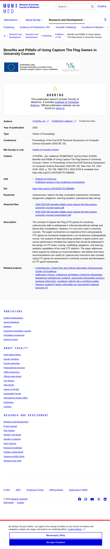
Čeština (102, 6)
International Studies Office (16, 398)
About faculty (16, 348)
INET (18, 490)
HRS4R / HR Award (12, 435)
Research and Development (26, 415)
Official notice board (12, 376)
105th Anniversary (12, 372)
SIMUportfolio (56, 490)
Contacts (7, 406)
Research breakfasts (13, 448)
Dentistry (7, 326)
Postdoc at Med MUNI (13, 452)
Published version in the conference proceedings (60, 182)
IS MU (7, 490)
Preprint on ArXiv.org (45, 179)
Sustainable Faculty (12, 394)
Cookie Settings (76, 532)
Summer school (10, 339)
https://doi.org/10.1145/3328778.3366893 (53, 188)
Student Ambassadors (13, 318)
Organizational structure (14, 368)
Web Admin (9, 502)
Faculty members (11, 359)
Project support (10, 426)
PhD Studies (9, 430)
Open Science (10, 443)
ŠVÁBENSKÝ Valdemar (64, 121)
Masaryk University (19, 499)
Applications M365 (78, 490)
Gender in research (12, 439)
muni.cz (60, 108)
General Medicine (11, 322)
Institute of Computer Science (46, 150)
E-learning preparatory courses (17, 331)
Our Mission (9, 381)
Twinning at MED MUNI (14, 456)
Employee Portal (35, 490)
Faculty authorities (12, 363)
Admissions (13, 311)
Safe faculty (9, 385)
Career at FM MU (11, 389)
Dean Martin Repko (12, 355)
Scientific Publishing (66, 27)
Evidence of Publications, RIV (35, 27)
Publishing (9, 27)
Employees (8, 402)
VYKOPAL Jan (41, 121)
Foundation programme (14, 335)
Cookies (20, 502)
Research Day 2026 (12, 461)
